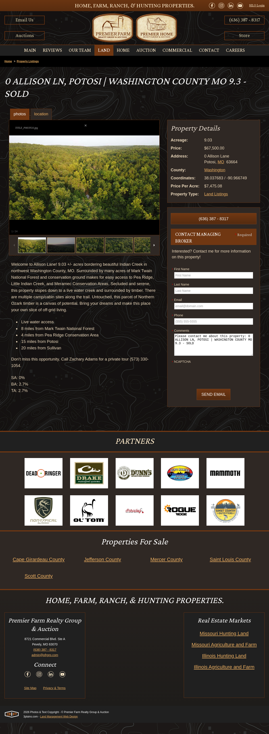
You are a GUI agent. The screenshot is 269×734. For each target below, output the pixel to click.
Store (244, 35)
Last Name (180, 284)
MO (221, 162)
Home (8, 61)
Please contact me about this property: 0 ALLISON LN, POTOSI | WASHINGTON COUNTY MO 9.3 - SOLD (213, 345)
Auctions (24, 35)
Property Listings (28, 61)
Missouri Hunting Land (224, 644)
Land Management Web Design (59, 727)
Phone (177, 315)
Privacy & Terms (54, 699)
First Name (180, 269)
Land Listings (216, 194)
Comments (180, 331)
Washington (214, 170)
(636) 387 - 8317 (244, 20)
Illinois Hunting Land (224, 667)
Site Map (30, 699)
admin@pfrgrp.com (44, 666)
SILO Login (257, 5)
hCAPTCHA (181, 362)
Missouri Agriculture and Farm (224, 656)
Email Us (24, 20)
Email (177, 300)
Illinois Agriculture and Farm (224, 678)
